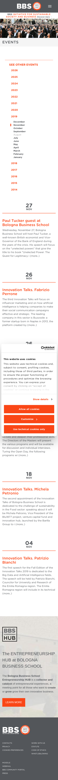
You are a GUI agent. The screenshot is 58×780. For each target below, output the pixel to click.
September (19, 131)
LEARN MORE (14, 702)
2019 (14, 116)
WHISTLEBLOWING (39, 754)
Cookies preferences (12, 750)
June (16, 141)
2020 (14, 109)
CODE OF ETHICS (38, 750)
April (16, 147)
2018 (14, 163)
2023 (14, 90)
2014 (14, 189)
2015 (14, 183)
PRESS (5, 773)
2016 (14, 176)
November (19, 125)
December (19, 122)
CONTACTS (7, 743)
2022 (14, 96)
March (16, 151)
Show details (40, 399)
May (15, 144)
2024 (14, 83)
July (15, 138)
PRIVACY (6, 746)
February (18, 154)
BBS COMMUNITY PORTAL (13, 770)
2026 (14, 70)
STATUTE (35, 746)
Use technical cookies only (29, 429)
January (17, 157)
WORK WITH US (38, 743)
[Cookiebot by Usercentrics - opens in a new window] (41, 348)
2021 (14, 103)
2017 (14, 169)
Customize (29, 419)
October (18, 128)
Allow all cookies (29, 409)
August (17, 134)
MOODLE (6, 763)
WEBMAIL (6, 766)
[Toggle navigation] (49, 6)
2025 (14, 76)
